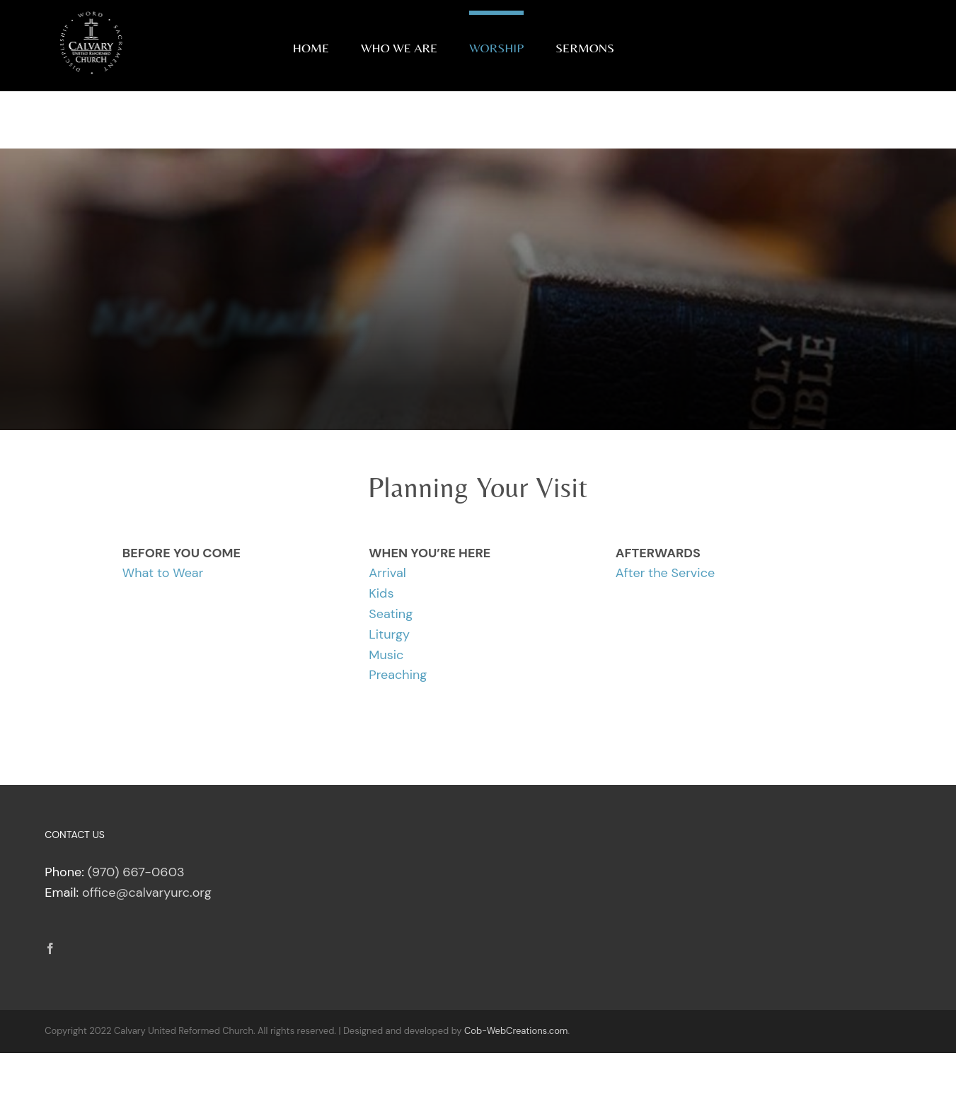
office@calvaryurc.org (147, 892)
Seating (391, 613)
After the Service (665, 572)
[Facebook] (50, 948)
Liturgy (389, 634)
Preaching (398, 674)
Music (386, 654)
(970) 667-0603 (136, 872)
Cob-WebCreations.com (516, 1031)
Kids (381, 593)
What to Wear (163, 572)
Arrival (387, 572)
